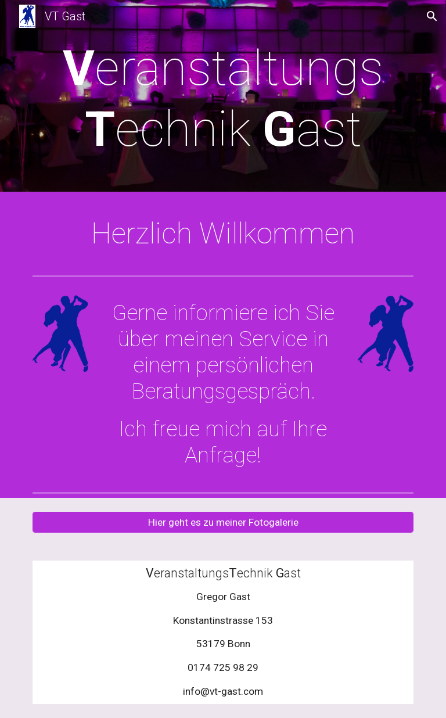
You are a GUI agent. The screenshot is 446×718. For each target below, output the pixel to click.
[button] (432, 16)
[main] (223, 98)
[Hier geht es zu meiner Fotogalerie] (222, 521)
